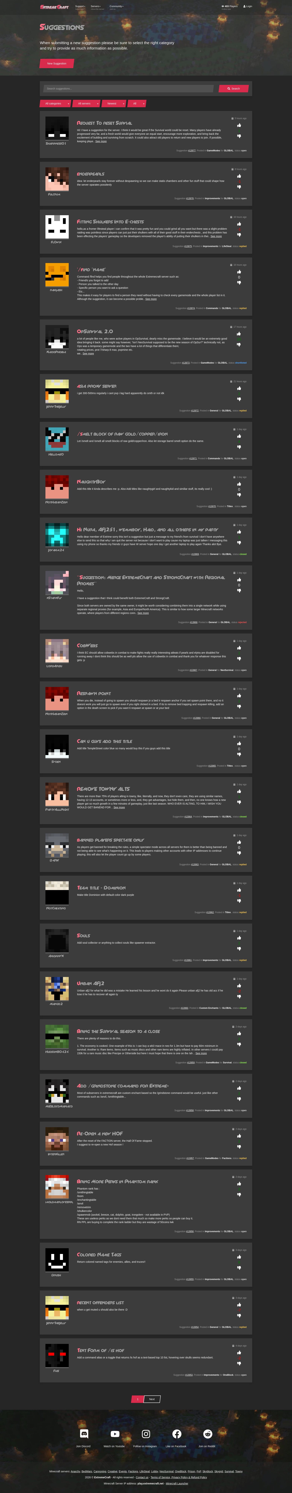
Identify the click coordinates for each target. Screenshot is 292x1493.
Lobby (154, 1471)
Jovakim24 (56, 550)
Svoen (56, 762)
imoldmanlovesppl (59, 1202)
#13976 (190, 198)
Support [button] (80, 7)
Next (152, 1399)
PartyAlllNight (57, 810)
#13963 (195, 864)
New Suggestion (56, 63)
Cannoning (100, 1471)
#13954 (195, 1327)
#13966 (197, 718)
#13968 (193, 622)
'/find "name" (91, 270)
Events (123, 1471)
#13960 (184, 1008)
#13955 (190, 1279)
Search (234, 88)
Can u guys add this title (104, 741)
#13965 (212, 766)
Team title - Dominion (101, 888)
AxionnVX (56, 956)
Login (247, 6)
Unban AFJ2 (90, 984)
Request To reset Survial (104, 123)
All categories (53, 103)
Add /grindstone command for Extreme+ (123, 1086)
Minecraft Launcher (177, 1483)
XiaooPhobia (56, 352)
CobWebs (87, 646)
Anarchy (75, 1471)
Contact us (142, 1477)
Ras (56, 1371)
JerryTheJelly (56, 407)
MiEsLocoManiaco (59, 1106)
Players (229, 7)
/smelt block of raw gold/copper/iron (122, 434)
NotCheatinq (56, 908)
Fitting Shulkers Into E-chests (110, 222)
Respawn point (94, 694)
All (134, 103)
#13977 (192, 150)
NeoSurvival (167, 1471)
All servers (84, 103)
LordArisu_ (56, 666)
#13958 (190, 1110)
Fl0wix (56, 242)
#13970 (212, 506)
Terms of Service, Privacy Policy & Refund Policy (179, 1477)
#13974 (191, 308)
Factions (133, 1471)
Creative (112, 1471)
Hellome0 (56, 454)
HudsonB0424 (57, 1052)
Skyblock (207, 1471)
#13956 (190, 1231)
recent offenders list (100, 1303)
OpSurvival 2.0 (95, 332)
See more (101, 141)
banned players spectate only (110, 840)
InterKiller (56, 1154)
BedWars (87, 1471)
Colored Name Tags (99, 1255)
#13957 (190, 1158)
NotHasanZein (56, 502)
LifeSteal (144, 1471)
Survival (229, 1471)
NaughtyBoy (91, 482)
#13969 (195, 554)
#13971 (193, 458)
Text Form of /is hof (100, 1351)
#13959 (191, 1062)
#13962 (210, 912)
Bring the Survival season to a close (118, 1031)
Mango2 (56, 1004)
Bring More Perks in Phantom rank (117, 1182)
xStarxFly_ (56, 598)
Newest (111, 103)
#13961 (188, 960)
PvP (199, 1471)
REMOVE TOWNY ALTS (103, 789)
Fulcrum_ (56, 194)
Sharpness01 (56, 144)
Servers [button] (97, 7)
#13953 (189, 1375)
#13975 (188, 246)
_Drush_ (56, 1275)
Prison (191, 1471)
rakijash (56, 290)
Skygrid (218, 1471)
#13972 (195, 410)
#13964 (188, 816)
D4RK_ (56, 860)
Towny (239, 1471)
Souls (83, 936)
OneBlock (180, 1471)
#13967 (193, 670)
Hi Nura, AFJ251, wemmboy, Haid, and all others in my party (147, 530)
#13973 (186, 363)
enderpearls (90, 174)
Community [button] (116, 7)
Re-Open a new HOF (100, 1134)
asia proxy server (96, 386)
